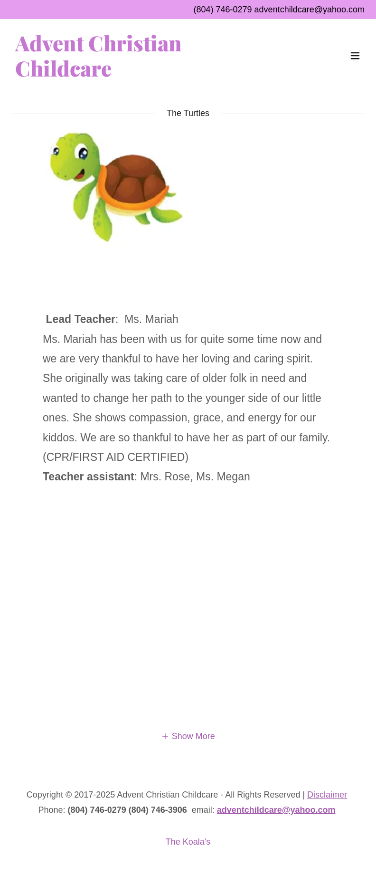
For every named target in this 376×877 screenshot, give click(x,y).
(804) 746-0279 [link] (222, 9)
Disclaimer (327, 794)
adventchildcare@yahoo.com (276, 810)
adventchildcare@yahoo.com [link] (309, 9)
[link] (135, 73)
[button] (355, 55)
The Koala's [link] (188, 842)
